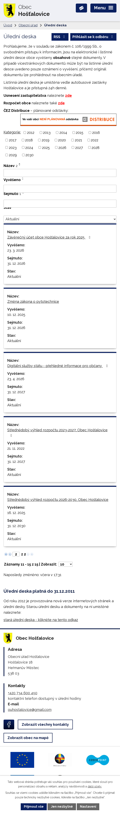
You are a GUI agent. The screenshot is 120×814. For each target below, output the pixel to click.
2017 (12, 140)
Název (11, 166)
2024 (29, 147)
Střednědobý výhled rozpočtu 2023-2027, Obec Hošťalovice (57, 432)
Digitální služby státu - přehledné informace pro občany (58, 366)
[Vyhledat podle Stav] (60, 219)
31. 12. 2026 (16, 263)
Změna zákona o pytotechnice (33, 301)
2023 (13, 147)
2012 (30, 132)
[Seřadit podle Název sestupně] (20, 165)
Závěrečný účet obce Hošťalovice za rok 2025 (49, 237)
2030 (29, 155)
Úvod (8, 25)
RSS (60, 37)
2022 (94, 140)
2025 (46, 147)
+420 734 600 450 (22, 693)
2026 (62, 147)
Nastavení (88, 806)
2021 (78, 140)
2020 (62, 140)
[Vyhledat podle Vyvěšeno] (60, 189)
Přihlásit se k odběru (93, 37)
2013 (47, 132)
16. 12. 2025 (16, 513)
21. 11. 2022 (15, 448)
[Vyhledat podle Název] (60, 173)
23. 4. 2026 (15, 379)
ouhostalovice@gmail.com (30, 710)
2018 (29, 140)
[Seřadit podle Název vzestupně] (20, 164)
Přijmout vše (34, 806)
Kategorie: (12, 132)
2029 (13, 155)
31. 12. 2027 (16, 392)
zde (68, 95)
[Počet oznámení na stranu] (65, 564)
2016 (96, 132)
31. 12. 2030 (16, 526)
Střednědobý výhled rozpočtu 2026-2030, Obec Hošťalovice (57, 500)
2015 (79, 132)
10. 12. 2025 (16, 315)
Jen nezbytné (62, 806)
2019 (45, 140)
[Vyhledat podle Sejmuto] (60, 204)
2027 (79, 147)
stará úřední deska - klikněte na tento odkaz (41, 620)
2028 (95, 147)
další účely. (95, 786)
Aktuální (14, 276)
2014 (63, 132)
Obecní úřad (28, 25)
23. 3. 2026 (15, 250)
